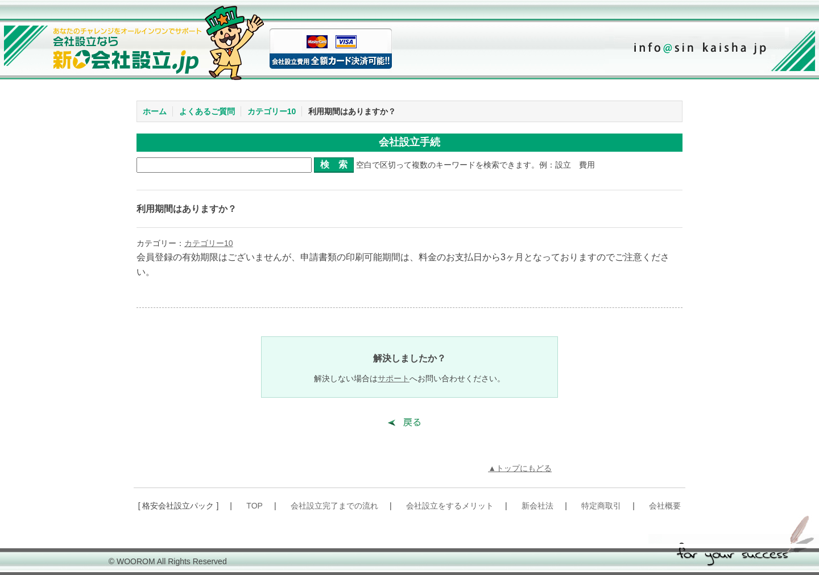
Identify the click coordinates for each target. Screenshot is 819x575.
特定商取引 (601, 505)
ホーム (155, 111)
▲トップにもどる (520, 468)
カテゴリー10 (271, 111)
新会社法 (537, 505)
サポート (394, 378)
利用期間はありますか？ (352, 111)
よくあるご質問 (207, 111)
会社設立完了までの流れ (334, 505)
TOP (254, 505)
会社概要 (665, 505)
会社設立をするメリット (450, 505)
